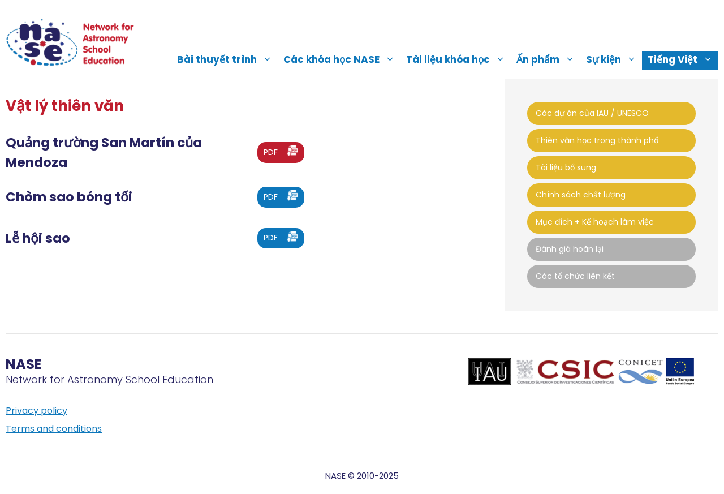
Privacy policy (36, 410)
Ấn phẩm (548, 59)
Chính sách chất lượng (581, 194)
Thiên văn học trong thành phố (597, 140)
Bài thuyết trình (227, 59)
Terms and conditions (54, 428)
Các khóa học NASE (341, 59)
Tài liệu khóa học (458, 59)
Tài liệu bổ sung (566, 167)
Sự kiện (614, 59)
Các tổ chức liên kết (575, 276)
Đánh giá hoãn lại (570, 249)
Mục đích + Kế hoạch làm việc (595, 221)
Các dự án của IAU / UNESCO (592, 113)
